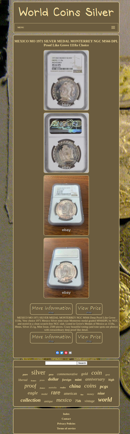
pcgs (104, 386)
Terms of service (66, 428)
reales (63, 387)
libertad (22, 379)
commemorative (67, 374)
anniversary (95, 379)
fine (81, 395)
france (42, 388)
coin (96, 372)
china (75, 386)
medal (44, 394)
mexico (64, 400)
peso (51, 374)
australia (53, 387)
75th (78, 401)
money (90, 394)
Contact (66, 418)
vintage (90, 401)
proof (30, 386)
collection (31, 400)
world (105, 399)
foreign (66, 379)
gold (84, 374)
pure (25, 374)
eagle (33, 392)
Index (66, 413)
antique (48, 401)
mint (78, 379)
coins (90, 385)
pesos (42, 380)
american (70, 393)
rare (55, 392)
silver (38, 372)
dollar (53, 379)
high (111, 379)
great (108, 374)
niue (101, 393)
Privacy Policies (66, 423)
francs (33, 380)
